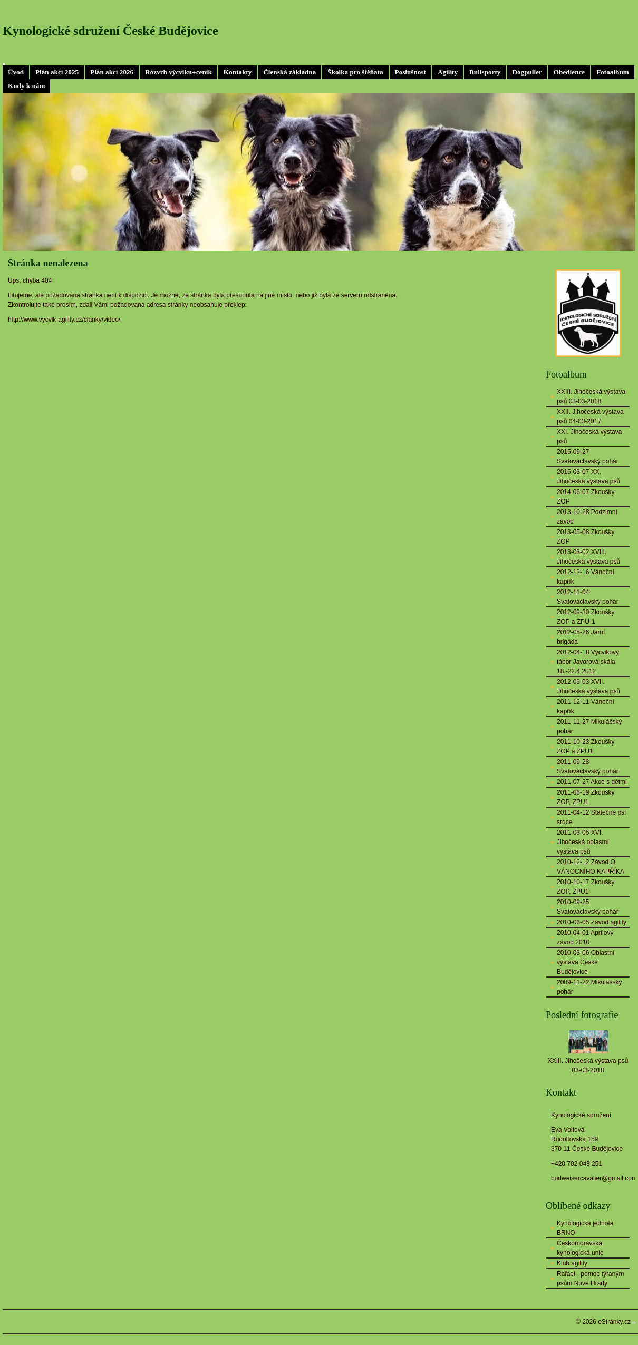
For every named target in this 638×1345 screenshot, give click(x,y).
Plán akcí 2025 (57, 72)
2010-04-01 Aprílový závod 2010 (585, 937)
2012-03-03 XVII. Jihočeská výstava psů (588, 686)
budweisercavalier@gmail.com (594, 1178)
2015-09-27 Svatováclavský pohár (587, 456)
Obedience (569, 72)
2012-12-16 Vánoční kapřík (585, 576)
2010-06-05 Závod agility (591, 922)
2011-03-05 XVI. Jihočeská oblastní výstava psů (583, 842)
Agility (448, 72)
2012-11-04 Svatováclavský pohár (587, 596)
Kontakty (238, 72)
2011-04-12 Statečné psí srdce (591, 817)
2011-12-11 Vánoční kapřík (585, 706)
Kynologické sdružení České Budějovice (110, 30)
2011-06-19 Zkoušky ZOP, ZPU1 (585, 797)
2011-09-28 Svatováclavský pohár (587, 766)
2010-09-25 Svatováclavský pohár (587, 906)
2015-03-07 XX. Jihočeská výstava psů (588, 476)
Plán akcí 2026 (111, 72)
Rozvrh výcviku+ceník (178, 72)
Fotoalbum (612, 72)
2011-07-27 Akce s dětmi (592, 782)
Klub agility (572, 1263)
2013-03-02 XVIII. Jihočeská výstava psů (588, 556)
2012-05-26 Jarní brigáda (581, 636)
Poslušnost (410, 72)
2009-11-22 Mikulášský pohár (589, 987)
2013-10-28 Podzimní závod (587, 516)
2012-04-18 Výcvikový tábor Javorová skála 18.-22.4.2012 (588, 662)
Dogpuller (527, 72)
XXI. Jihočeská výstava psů (589, 436)
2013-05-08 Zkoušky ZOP (585, 536)
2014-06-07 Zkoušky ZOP (585, 496)
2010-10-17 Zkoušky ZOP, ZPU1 (585, 886)
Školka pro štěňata (355, 72)
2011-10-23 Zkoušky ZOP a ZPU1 (585, 746)
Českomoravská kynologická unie (580, 1248)
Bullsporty (484, 72)
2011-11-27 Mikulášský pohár (589, 726)
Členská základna (289, 72)
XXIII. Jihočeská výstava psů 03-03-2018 (591, 396)
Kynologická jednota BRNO (585, 1228)
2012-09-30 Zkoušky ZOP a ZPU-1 (585, 616)
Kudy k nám (26, 86)
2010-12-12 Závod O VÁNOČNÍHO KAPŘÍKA (590, 866)
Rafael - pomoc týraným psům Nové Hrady (590, 1278)
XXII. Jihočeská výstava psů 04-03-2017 (590, 416)
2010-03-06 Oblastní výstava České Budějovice (585, 962)
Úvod (16, 72)
